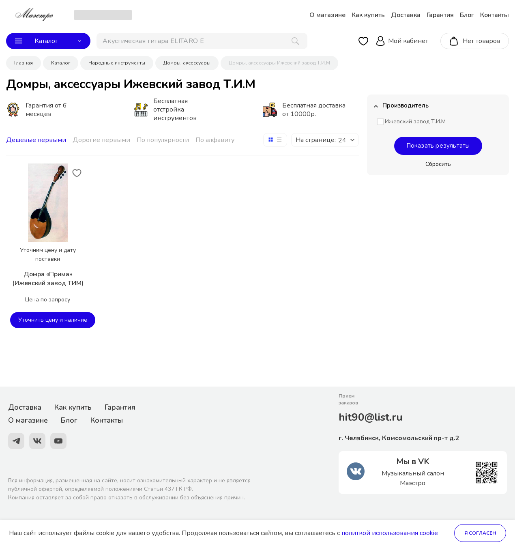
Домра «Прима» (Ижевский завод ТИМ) (48, 279)
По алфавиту (214, 139)
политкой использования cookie (389, 533)
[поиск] (202, 41)
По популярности (163, 139)
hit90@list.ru (371, 417)
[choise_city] (103, 15)
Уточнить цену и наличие (52, 320)
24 (342, 140)
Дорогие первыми (101, 139)
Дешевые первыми (36, 139)
